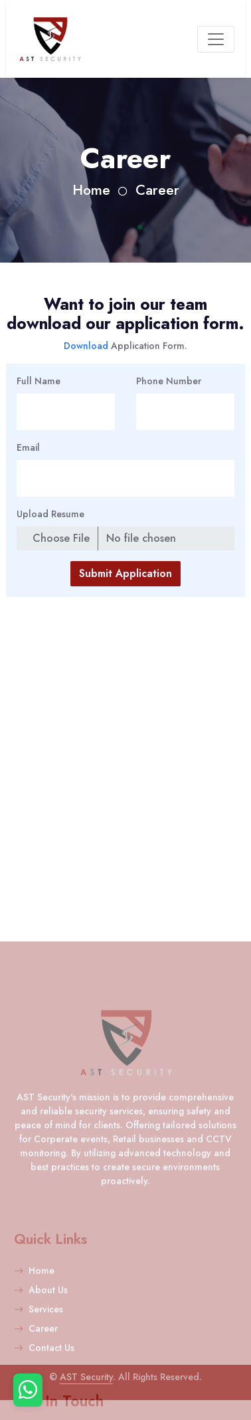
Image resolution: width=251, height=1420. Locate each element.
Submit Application (125, 573)
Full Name (38, 381)
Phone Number (168, 381)
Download (87, 345)
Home (91, 189)
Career (157, 189)
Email (28, 447)
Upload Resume (50, 514)
